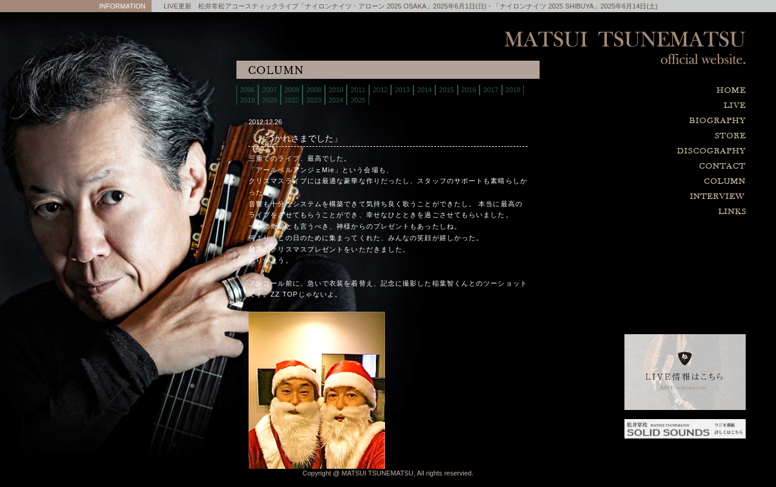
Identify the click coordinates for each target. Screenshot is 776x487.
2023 (313, 100)
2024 (336, 100)
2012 (380, 89)
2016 (468, 89)
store (655, 136)
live (655, 105)
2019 (247, 100)
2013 (402, 89)
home (655, 90)
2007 (269, 89)
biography (655, 121)
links (655, 212)
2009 (291, 89)
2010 (336, 89)
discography (655, 151)
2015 (446, 89)
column (655, 181)
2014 (424, 89)
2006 (247, 89)
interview (655, 196)
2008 (313, 89)
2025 (357, 100)
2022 (291, 100)
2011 (357, 89)
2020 (269, 100)
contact (655, 166)
